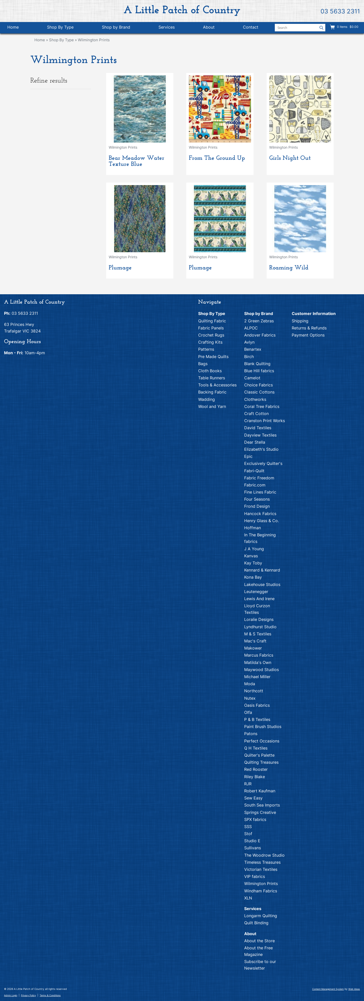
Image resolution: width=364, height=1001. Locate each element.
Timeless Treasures (262, 862)
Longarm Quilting (260, 915)
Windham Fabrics (260, 890)
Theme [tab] (60, 128)
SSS (248, 826)
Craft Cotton (256, 413)
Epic (248, 456)
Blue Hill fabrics (259, 370)
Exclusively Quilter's (263, 463)
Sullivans (252, 847)
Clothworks (255, 399)
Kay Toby (253, 562)
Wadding (206, 399)
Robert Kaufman (259, 790)
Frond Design (257, 506)
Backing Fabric (212, 392)
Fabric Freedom (259, 477)
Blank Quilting (257, 363)
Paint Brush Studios (262, 726)
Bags (203, 363)
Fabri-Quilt (254, 470)
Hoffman (252, 527)
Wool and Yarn (212, 406)
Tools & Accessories (217, 384)
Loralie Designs (259, 619)
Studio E (252, 840)
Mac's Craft (255, 640)
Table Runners (211, 377)
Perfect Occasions (261, 740)
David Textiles (257, 427)
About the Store (259, 940)
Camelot (252, 377)
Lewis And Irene (259, 598)
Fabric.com (254, 484)
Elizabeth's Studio (261, 449)
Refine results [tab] (58, 80)
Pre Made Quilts (213, 356)
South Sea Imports (262, 805)
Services (166, 27)
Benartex (252, 349)
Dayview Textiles (260, 435)
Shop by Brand (116, 27)
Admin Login (10, 995)
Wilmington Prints (94, 39)
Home (13, 27)
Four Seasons (257, 499)
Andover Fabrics (260, 335)
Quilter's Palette (259, 755)
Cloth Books (210, 370)
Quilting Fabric (212, 320)
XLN (248, 897)
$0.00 (353, 27)
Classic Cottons (259, 392)
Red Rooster (256, 769)
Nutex (250, 698)
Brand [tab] (60, 139)
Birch (249, 356)
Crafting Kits (210, 342)
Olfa (248, 712)
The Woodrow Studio (264, 855)
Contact (250, 27)
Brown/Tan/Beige (48, 113)
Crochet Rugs (211, 335)
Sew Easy (253, 797)
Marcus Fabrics (258, 655)
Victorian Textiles (260, 869)
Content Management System (328, 989)
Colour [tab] (60, 94)
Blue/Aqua (41, 105)
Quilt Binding (256, 922)
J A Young (254, 548)
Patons (250, 733)
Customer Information (314, 313)
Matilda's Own (257, 662)
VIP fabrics (254, 876)
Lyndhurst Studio (260, 626)
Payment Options (308, 335)
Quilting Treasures (261, 762)
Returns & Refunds (309, 327)
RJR (248, 783)
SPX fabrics (255, 819)
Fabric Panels (211, 327)
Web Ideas (354, 989)
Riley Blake (254, 776)
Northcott (253, 690)
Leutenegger (256, 591)
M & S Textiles (257, 633)
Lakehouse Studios (262, 584)
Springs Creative (260, 812)
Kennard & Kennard (262, 570)
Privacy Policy (28, 995)
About (209, 27)
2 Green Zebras (259, 320)
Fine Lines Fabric (260, 492)
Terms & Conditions (50, 995)
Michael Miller (257, 676)
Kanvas (251, 555)
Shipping (300, 320)
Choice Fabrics (258, 384)
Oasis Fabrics (257, 705)
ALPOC (251, 327)
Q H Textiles (255, 748)
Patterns (206, 349)
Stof (248, 833)
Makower (253, 648)
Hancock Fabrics (260, 513)
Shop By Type (60, 27)
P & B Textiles (257, 719)
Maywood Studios (261, 669)
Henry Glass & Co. (261, 520)
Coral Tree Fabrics (261, 406)
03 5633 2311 (340, 11)
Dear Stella (254, 442)
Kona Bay (253, 577)
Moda (249, 683)
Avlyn (249, 342)
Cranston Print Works (264, 420)
